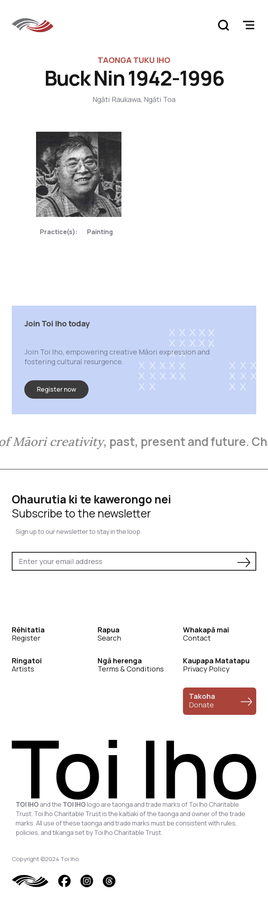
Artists (27, 665)
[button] (248, 25)
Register (28, 634)
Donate (202, 700)
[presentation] (71, 592)
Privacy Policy (216, 665)
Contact (206, 634)
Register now (56, 389)
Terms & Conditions (131, 665)
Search (109, 634)
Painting (100, 232)
